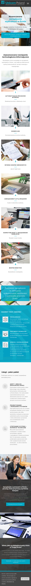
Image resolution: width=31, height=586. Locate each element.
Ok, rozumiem (25, 578)
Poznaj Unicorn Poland (11, 504)
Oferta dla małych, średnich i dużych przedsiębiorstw (15, 35)
